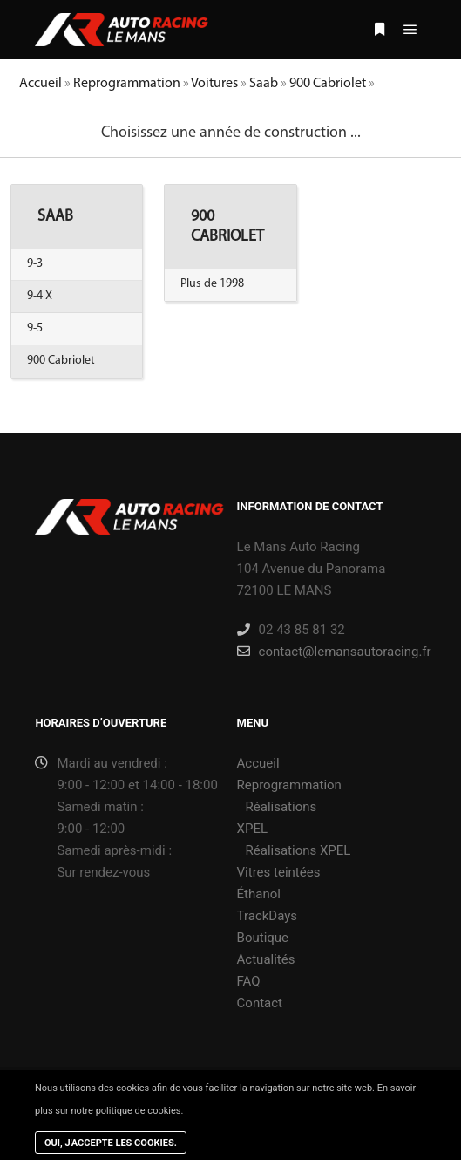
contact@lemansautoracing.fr (331, 651)
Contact (259, 1003)
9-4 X (39, 296)
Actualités (266, 959)
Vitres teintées (279, 872)
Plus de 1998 (212, 283)
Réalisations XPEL (298, 850)
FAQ (249, 981)
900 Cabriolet (327, 84)
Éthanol (259, 894)
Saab (263, 84)
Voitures (214, 84)
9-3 (35, 263)
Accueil (40, 84)
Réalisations (281, 807)
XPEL (252, 828)
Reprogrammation (126, 84)
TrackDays (267, 916)
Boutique (262, 937)
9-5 (35, 328)
